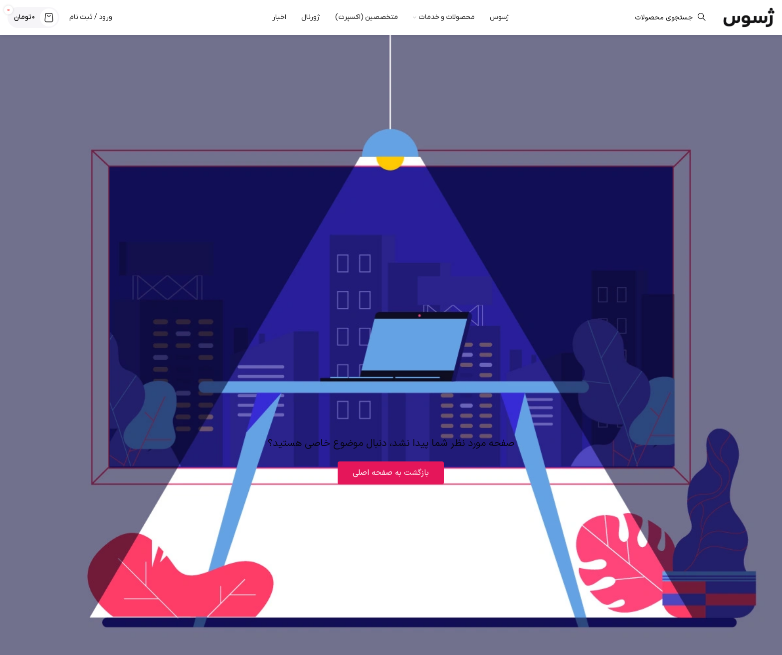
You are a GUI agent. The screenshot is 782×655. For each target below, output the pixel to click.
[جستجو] (616, 17)
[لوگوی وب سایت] (749, 17)
